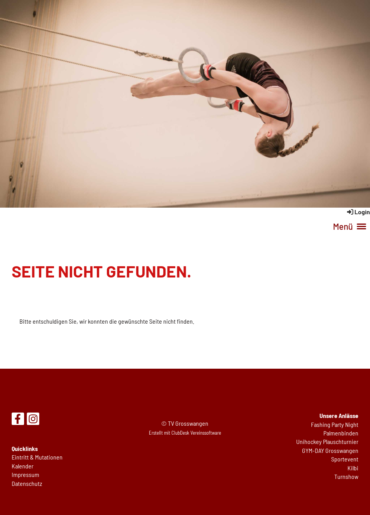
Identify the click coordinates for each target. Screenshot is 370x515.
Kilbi (352, 468)
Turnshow (346, 476)
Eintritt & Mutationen (37, 457)
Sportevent (344, 459)
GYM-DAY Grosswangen (330, 450)
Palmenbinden (340, 433)
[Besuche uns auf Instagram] (33, 420)
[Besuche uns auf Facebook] (18, 420)
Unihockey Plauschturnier (327, 441)
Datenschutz (27, 483)
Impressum (25, 474)
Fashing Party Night (334, 424)
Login (358, 211)
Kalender (22, 466)
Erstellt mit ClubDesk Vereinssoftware (185, 433)
